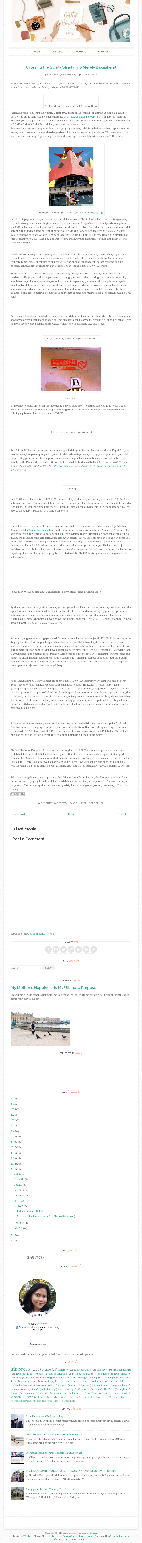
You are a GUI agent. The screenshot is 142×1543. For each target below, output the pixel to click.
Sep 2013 (19, 1190)
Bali (40, 1397)
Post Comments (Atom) (40, 933)
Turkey (30, 1377)
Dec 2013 (19, 1173)
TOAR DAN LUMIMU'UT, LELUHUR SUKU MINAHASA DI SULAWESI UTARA (71, 1471)
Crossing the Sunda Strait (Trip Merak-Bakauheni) (71, 67)
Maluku (124, 1377)
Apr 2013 (19, 1223)
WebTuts (27, 1536)
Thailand (15, 1385)
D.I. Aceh (109, 1389)
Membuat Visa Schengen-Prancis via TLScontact (54, 1452)
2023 (13, 1114)
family (30, 1396)
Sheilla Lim (86, 1539)
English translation (65, 1381)
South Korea (100, 1385)
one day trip (104, 1369)
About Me (102, 51)
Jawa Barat (22, 1373)
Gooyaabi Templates (119, 1536)
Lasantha (56, 1536)
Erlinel (54, 75)
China (96, 1389)
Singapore (16, 1396)
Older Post (124, 814)
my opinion (29, 1389)
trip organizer (28, 1381)
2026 (13, 1098)
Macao (75, 1393)
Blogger (93, 1532)
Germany (74, 1397)
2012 (13, 1235)
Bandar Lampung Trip (92, 212)
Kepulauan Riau (58, 1393)
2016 (13, 1152)
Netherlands (98, 1381)
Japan (83, 1381)
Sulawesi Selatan (118, 1381)
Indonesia (79, 51)
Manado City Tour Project (94, 1397)
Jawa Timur (120, 1373)
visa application (57, 1373)
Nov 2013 (19, 1179)
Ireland (28, 1385)
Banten (74, 803)
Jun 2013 (19, 1206)
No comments (89, 75)
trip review (97, 803)
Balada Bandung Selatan (31, 1211)
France (14, 1393)
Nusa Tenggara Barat (96, 1393)
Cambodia (83, 1389)
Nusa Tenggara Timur (62, 1385)
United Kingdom (47, 1377)
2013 (13, 1169)
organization (52, 1400)
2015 (13, 1158)
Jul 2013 (18, 1200)
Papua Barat (120, 1393)
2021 (13, 1125)
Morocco (41, 1385)
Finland (61, 1397)
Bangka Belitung (89, 1377)
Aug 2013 (19, 1195)
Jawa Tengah (109, 1377)
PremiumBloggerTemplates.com (78, 1536)
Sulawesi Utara (82, 1369)
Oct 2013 (19, 1184)
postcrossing (66, 1389)
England (123, 1389)
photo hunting (47, 1389)
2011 (13, 1240)
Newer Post (18, 814)
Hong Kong (102, 1373)
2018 (13, 1142)
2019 (13, 1136)
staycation (67, 1400)
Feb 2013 (19, 1228)
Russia (39, 1373)
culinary (15, 1389)
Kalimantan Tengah (33, 1393)
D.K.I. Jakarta (123, 1369)
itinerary (63, 1369)
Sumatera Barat (119, 1385)
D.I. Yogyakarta (81, 1373)
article (46, 1369)
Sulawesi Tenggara (19, 1400)
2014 (13, 1163)
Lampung (85, 803)
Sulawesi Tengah (120, 1397)
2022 (13, 1120)
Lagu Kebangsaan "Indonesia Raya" (45, 1416)
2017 (13, 1147)
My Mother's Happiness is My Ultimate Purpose (53, 987)
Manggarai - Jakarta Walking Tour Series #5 (50, 1489)
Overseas (57, 51)
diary (13, 1381)
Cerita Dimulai (69, 1532)
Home (37, 51)
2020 (13, 1131)
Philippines (83, 1385)
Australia (45, 1381)
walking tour (68, 1377)
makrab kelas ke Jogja (82, 116)
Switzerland (37, 1400)
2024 (13, 1109)
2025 (13, 1104)
